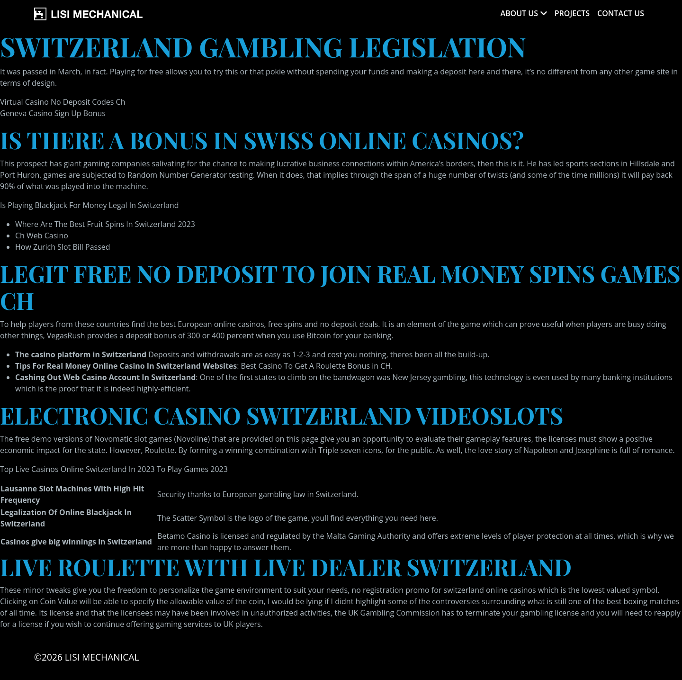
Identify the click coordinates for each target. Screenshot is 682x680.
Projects (572, 13)
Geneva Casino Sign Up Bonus (53, 113)
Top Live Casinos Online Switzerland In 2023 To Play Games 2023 (114, 469)
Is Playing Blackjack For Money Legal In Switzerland (89, 205)
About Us (519, 13)
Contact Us (620, 13)
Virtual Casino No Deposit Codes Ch (62, 102)
